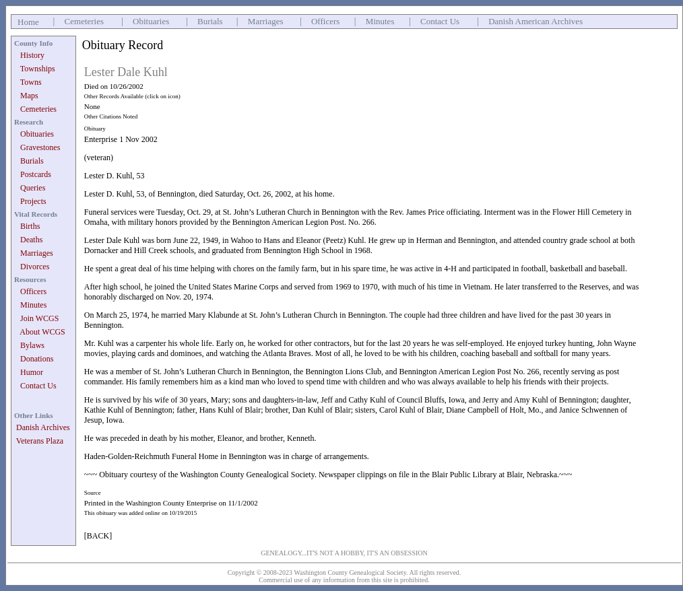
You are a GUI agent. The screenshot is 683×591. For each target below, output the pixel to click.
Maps (29, 95)
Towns (31, 82)
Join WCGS (39, 318)
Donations (36, 358)
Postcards (35, 174)
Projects (33, 201)
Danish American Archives (535, 21)
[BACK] (98, 536)
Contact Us (439, 21)
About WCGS (42, 332)
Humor (31, 372)
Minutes (380, 21)
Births (30, 226)
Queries (32, 188)
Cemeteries (84, 21)
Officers (325, 21)
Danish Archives (43, 427)
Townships (37, 68)
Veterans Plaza (39, 441)
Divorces (34, 266)
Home (28, 22)
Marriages (266, 21)
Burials (210, 21)
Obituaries (151, 21)
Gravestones (40, 147)
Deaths (31, 239)
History (32, 55)
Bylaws (32, 345)
